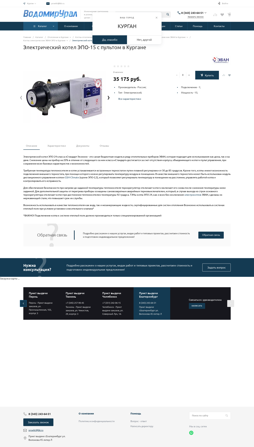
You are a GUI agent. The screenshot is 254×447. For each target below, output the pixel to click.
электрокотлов (192, 194)
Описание (31, 145)
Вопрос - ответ (138, 421)
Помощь (135, 413)
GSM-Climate (72, 177)
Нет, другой (144, 39)
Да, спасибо (109, 39)
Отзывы (104, 145)
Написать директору (141, 426)
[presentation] (21, 97)
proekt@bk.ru (57, 3)
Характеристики (57, 145)
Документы (82, 145)
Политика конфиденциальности (97, 421)
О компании (86, 413)
